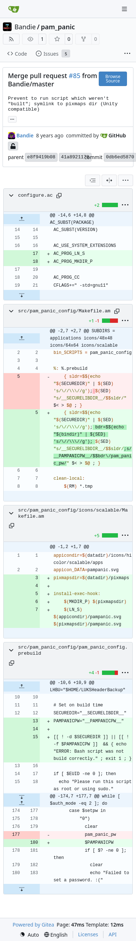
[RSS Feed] (11, 39)
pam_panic (58, 26)
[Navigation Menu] (125, 9)
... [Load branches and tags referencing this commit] (12, 118)
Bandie (25, 26)
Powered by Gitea (33, 924)
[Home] (14, 9)
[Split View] (109, 180)
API (112, 934)
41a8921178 (75, 157)
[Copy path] (59, 196)
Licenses (88, 934)
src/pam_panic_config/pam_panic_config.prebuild (73, 650)
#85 (74, 75)
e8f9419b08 (41, 157)
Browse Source (112, 78)
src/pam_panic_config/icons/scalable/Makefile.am (73, 513)
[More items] (127, 54)
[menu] (125, 180)
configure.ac (35, 195)
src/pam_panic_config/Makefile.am (64, 311)
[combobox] (92, 180)
